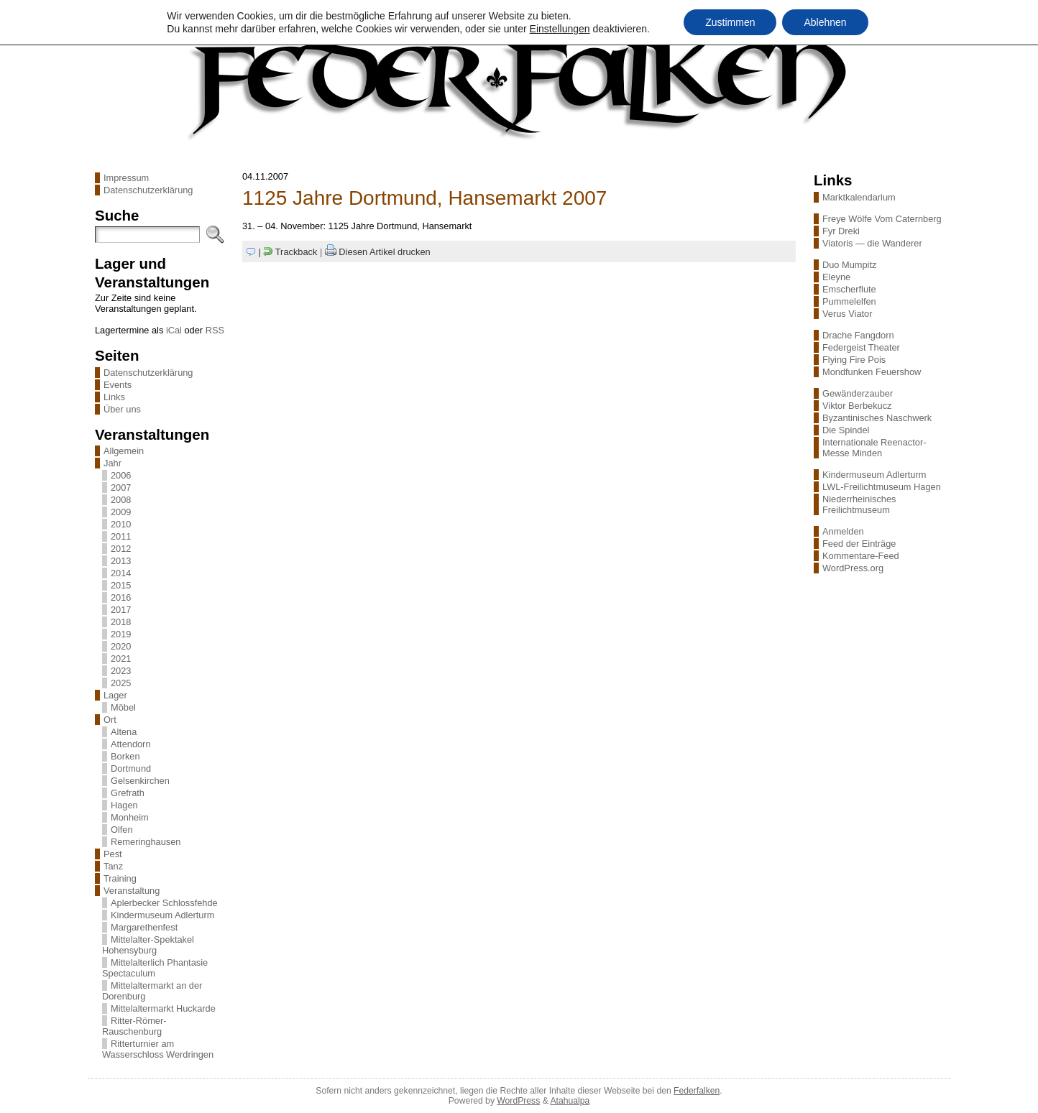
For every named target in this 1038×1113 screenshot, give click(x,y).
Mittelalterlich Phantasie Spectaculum (155, 968)
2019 (121, 634)
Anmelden (843, 531)
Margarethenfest (144, 927)
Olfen (122, 829)
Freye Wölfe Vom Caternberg (882, 218)
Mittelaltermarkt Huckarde (163, 1008)
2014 (121, 573)
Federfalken (697, 1091)
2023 (121, 670)
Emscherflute (849, 289)
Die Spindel (845, 430)
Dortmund (131, 768)
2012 (121, 548)
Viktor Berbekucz (857, 405)
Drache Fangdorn (858, 335)
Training (120, 878)
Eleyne (836, 277)
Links (114, 397)
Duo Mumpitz (849, 264)
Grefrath (127, 793)
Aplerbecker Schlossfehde (164, 902)
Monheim (130, 817)
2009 (121, 512)
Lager (115, 695)
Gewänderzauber (857, 393)
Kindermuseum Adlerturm (162, 915)
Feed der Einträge (859, 543)
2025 (121, 683)
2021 (121, 658)
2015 (121, 585)
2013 (121, 560)
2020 (121, 646)
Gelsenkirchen (140, 780)
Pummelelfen (849, 301)
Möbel (123, 707)
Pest (113, 854)
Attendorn (131, 744)
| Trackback (288, 251)
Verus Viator (847, 313)
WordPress (518, 1101)
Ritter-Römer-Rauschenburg (134, 1026)
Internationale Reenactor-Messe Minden (874, 447)
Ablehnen (825, 22)
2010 (121, 524)
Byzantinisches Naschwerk (877, 417)
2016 (121, 597)
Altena (124, 731)
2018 (121, 621)
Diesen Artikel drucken (384, 251)
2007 (121, 487)
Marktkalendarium (859, 197)
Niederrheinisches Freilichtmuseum (859, 504)
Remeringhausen (145, 841)
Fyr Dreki (841, 231)
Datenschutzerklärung (148, 190)
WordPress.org (852, 568)
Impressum (126, 177)
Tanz (113, 866)
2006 (121, 475)
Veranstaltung (132, 890)
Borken (125, 756)
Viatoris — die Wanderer (872, 243)
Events (118, 384)
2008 (121, 499)
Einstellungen (560, 28)
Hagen (124, 805)
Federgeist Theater (861, 347)
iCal (174, 330)
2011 (121, 536)
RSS (215, 330)
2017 (121, 609)
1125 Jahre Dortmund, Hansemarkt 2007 (424, 198)
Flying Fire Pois (854, 359)
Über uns (122, 409)
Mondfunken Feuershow (871, 371)
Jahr (112, 463)
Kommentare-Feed (860, 555)
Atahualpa (569, 1101)
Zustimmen (730, 22)
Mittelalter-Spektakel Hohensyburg (148, 945)
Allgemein (124, 450)
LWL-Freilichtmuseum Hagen (881, 486)
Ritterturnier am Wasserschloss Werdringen (157, 1049)
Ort (110, 719)
